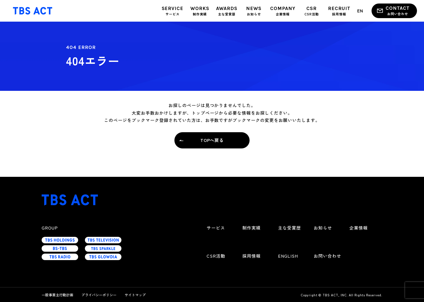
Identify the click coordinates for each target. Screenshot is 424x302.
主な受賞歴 (289, 227)
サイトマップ (135, 294)
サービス (216, 227)
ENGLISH (288, 256)
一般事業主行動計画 (57, 294)
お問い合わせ (327, 256)
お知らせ (323, 227)
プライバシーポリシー (99, 294)
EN (360, 10)
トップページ (205, 112)
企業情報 (358, 227)
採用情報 (251, 256)
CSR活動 (216, 256)
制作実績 (251, 227)
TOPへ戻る (212, 140)
